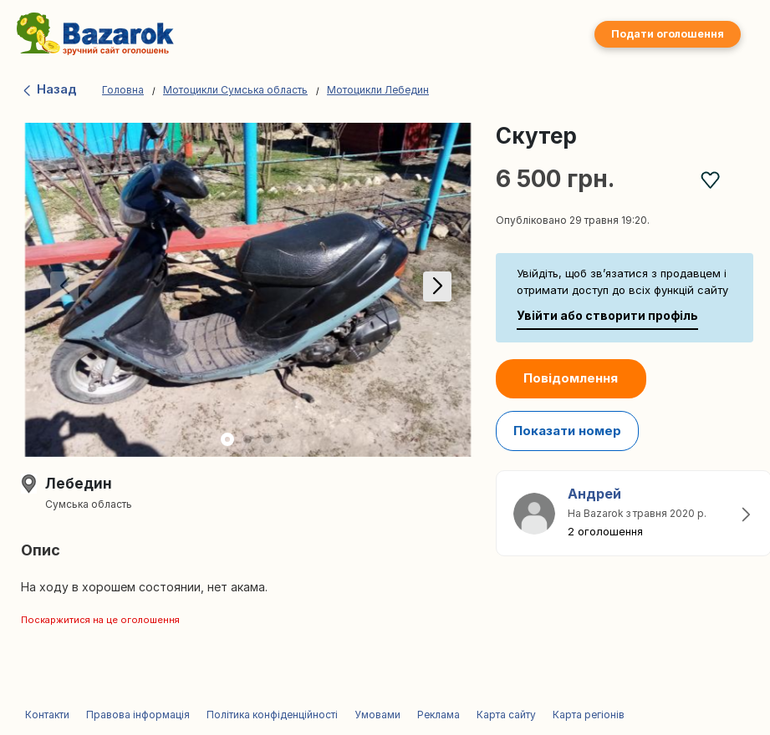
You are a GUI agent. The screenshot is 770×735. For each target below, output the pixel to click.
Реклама (438, 714)
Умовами (377, 714)
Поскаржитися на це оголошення (100, 620)
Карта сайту (506, 714)
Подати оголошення (667, 34)
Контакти (47, 714)
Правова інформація (138, 714)
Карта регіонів (589, 714)
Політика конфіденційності (272, 714)
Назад (49, 89)
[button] (434, 289)
